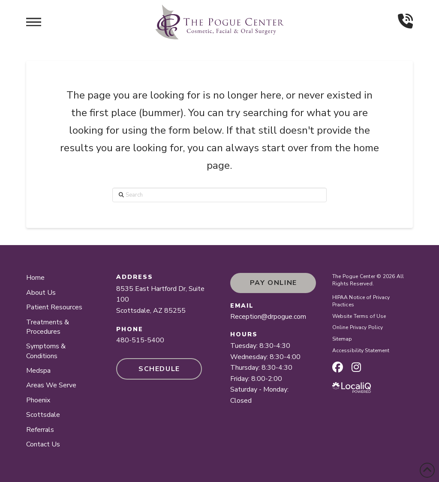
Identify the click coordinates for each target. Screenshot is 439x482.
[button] (33, 22)
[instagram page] (356, 367)
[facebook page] (337, 367)
